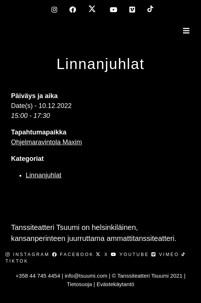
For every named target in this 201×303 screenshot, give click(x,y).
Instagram (29, 254)
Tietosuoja (79, 284)
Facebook (74, 254)
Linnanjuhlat (101, 64)
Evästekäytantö (115, 284)
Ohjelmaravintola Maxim (46, 142)
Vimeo (166, 254)
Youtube (131, 254)
